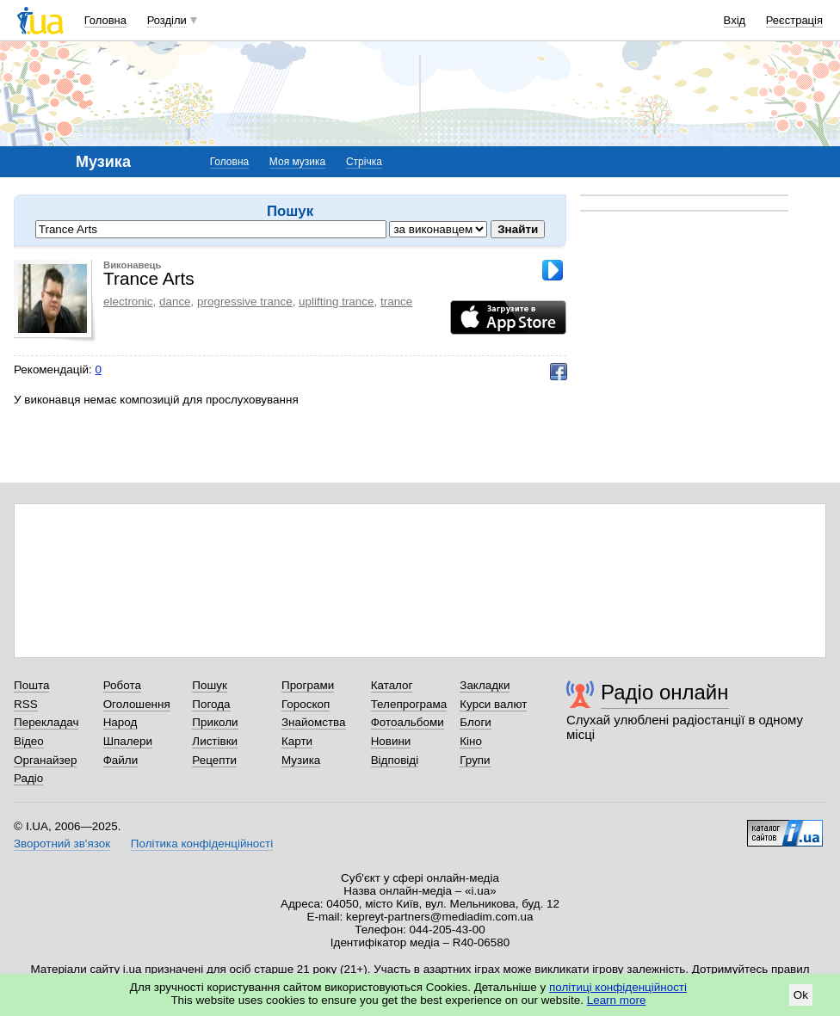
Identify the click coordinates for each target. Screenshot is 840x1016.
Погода (211, 704)
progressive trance (245, 301)
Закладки (485, 685)
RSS (26, 704)
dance (175, 301)
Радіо (28, 778)
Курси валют (493, 704)
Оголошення (136, 704)
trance (396, 301)
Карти (296, 741)
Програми (307, 685)
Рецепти (214, 760)
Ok (801, 994)
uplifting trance (336, 301)
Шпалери (127, 741)
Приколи (215, 722)
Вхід (735, 20)
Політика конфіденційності (202, 843)
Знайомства (313, 722)
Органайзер (45, 760)
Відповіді (395, 760)
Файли (121, 760)
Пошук (209, 685)
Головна (105, 20)
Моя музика (297, 162)
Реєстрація (794, 20)
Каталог (392, 685)
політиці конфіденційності (618, 987)
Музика (300, 760)
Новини (391, 741)
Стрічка (364, 162)
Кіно (471, 741)
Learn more (616, 1000)
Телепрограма (409, 704)
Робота (122, 685)
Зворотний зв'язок (62, 843)
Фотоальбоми (407, 722)
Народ (120, 722)
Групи (475, 760)
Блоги (475, 722)
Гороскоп (305, 704)
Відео (29, 741)
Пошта (31, 685)
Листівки (215, 741)
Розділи (167, 20)
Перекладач (46, 722)
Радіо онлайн (665, 692)
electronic (128, 301)
